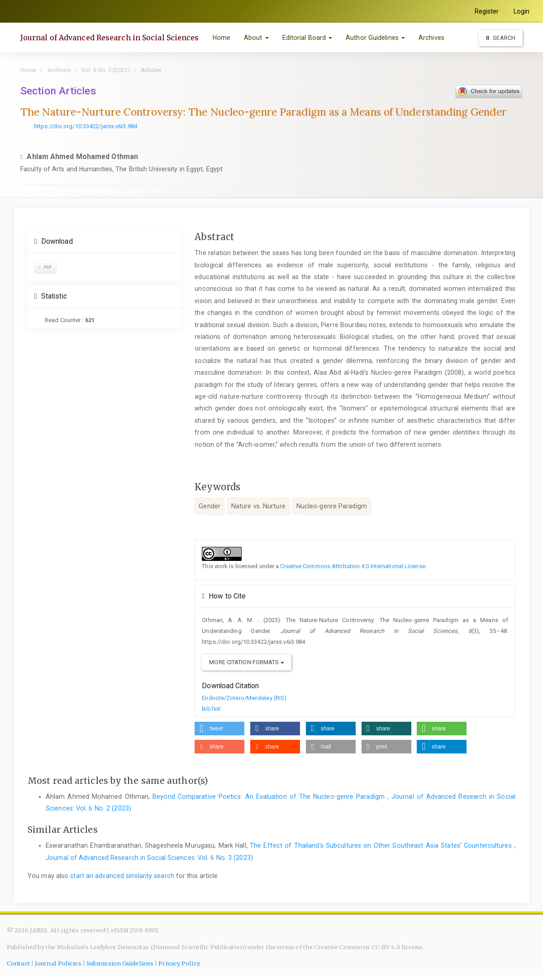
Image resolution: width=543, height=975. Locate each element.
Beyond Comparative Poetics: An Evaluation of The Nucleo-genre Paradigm (269, 796)
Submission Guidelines (119, 963)
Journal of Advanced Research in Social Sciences (109, 37)
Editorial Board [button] (307, 37)
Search (500, 37)
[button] (219, 728)
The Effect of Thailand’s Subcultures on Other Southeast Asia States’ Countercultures (382, 845)
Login (522, 11)
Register (487, 11)
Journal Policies (58, 963)
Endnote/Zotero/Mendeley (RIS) (244, 698)
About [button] (256, 37)
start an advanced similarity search (122, 875)
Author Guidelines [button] (375, 37)
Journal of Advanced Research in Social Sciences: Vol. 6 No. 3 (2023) (149, 857)
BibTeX (211, 708)
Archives (431, 37)
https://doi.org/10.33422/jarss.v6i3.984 (85, 126)
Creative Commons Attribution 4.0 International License (352, 566)
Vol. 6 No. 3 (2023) (105, 70)
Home (221, 37)
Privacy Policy (179, 963)
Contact (18, 963)
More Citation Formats (246, 662)
